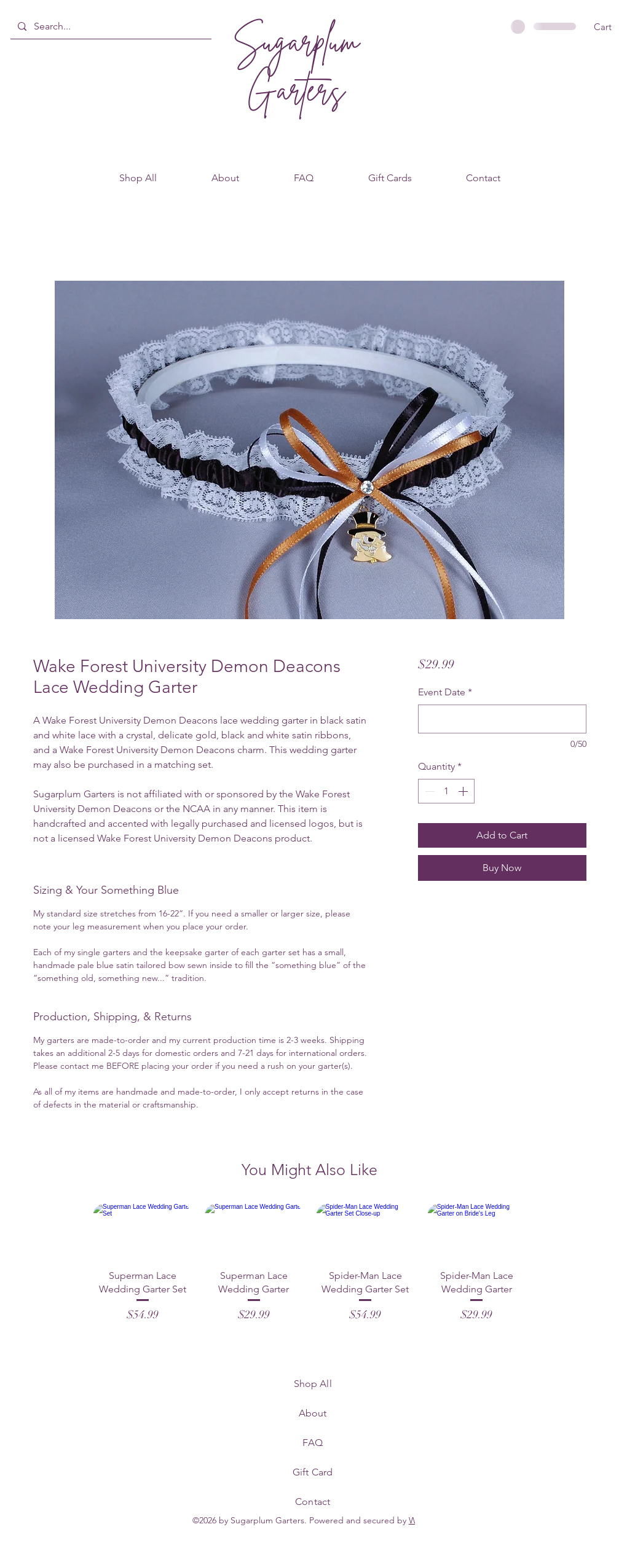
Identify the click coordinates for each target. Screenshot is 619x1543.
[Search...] (110, 26)
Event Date (445, 692)
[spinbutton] (446, 791)
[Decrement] (428, 791)
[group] (309, 1263)
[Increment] (464, 791)
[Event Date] (502, 719)
